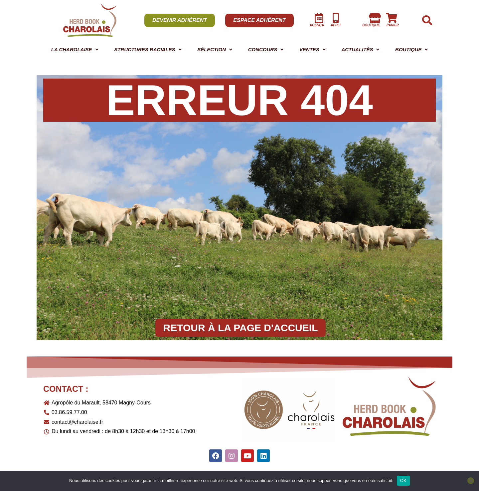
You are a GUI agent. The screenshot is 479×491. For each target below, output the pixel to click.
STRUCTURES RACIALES (153, 50)
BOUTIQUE (412, 50)
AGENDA (317, 25)
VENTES (317, 50)
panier (393, 25)
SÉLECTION (223, 50)
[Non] (470, 480)
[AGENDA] (319, 18)
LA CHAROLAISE (76, 50)
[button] (75, 50)
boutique (371, 25)
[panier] (392, 18)
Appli (335, 25)
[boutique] (375, 18)
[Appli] (336, 18)
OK (403, 480)
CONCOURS (272, 50)
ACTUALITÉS (363, 50)
